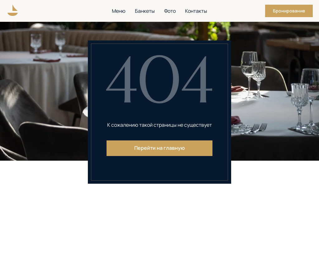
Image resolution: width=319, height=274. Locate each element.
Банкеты (145, 10)
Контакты (196, 10)
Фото (170, 10)
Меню (119, 10)
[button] (289, 11)
